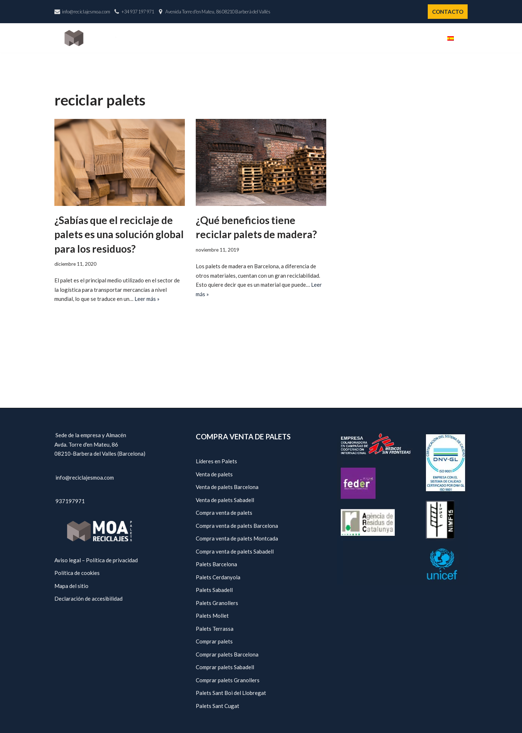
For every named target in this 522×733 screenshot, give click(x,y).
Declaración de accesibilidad (88, 598)
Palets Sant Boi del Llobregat (231, 692)
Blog (427, 38)
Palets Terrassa (214, 628)
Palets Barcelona (216, 564)
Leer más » (147, 298)
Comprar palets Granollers (228, 680)
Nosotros (279, 38)
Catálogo (319, 38)
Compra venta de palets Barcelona (237, 525)
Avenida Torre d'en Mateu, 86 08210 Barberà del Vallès (217, 12)
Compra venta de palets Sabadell (235, 551)
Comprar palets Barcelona (227, 654)
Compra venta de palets (224, 512)
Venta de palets (214, 474)
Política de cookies (77, 573)
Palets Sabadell (214, 590)
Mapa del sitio (71, 586)
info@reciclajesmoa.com (86, 12)
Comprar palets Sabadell (225, 667)
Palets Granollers (217, 603)
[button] (465, 38)
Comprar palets (214, 641)
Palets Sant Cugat (217, 706)
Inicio (246, 38)
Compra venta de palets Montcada (237, 538)
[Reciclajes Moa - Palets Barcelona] (90, 38)
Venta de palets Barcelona (227, 487)
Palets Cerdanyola (218, 577)
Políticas (396, 38)
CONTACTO (447, 11)
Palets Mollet (212, 615)
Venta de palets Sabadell (225, 500)
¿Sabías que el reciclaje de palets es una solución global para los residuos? (119, 234)
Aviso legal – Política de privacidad (96, 560)
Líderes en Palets (216, 461)
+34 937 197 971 (137, 12)
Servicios (358, 38)
